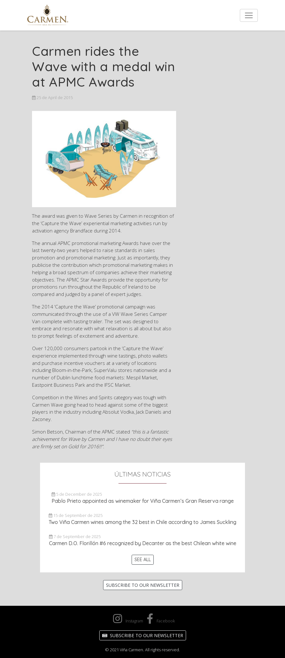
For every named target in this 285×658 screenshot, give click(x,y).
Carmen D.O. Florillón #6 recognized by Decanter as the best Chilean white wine (142, 543)
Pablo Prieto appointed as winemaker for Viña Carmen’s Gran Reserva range (143, 501)
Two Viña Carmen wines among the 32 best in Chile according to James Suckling (142, 522)
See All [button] (142, 559)
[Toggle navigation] (249, 15)
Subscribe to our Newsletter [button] (142, 585)
